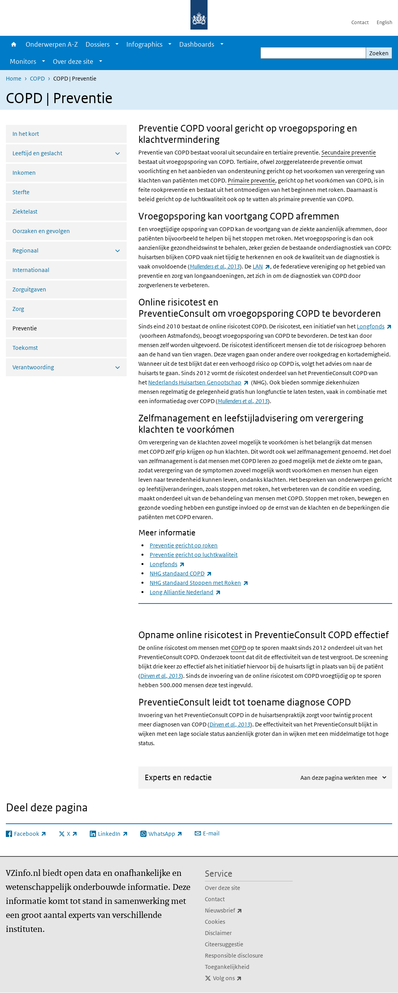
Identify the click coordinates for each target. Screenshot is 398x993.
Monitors (23, 61)
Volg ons (244, 978)
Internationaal (30, 270)
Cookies (215, 921)
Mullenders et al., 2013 (215, 266)
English (384, 22)
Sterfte (21, 192)
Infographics (144, 44)
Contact (360, 22)
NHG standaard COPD (180, 573)
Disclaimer (218, 933)
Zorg (18, 308)
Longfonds (374, 326)
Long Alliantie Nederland (185, 592)
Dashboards (196, 44)
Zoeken (379, 53)
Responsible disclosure (234, 955)
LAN (261, 266)
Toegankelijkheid (227, 966)
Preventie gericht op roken (184, 545)
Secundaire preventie (348, 152)
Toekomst (25, 347)
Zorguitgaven (29, 289)
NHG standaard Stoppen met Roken (199, 582)
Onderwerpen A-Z (52, 44)
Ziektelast (24, 211)
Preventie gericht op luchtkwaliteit (193, 554)
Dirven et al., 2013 (160, 675)
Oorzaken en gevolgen (41, 231)
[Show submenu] (117, 44)
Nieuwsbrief (240, 910)
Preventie (45, 327)
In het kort (25, 133)
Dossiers (98, 44)
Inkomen (24, 172)
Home (14, 44)
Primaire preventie (251, 180)
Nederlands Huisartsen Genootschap (198, 382)
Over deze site (73, 61)
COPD (37, 78)
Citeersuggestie (224, 944)
